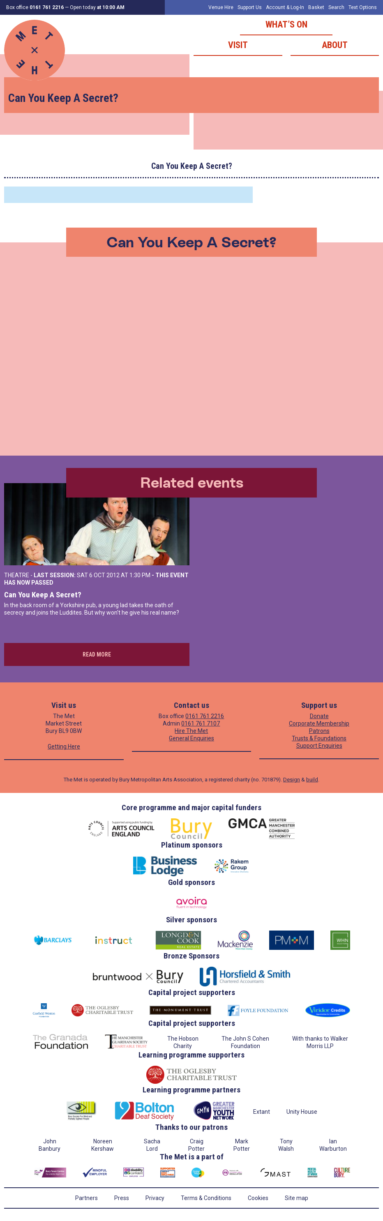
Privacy (154, 1198)
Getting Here (64, 746)
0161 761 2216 (204, 716)
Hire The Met (191, 731)
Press (121, 1198)
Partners (86, 1198)
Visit (238, 45)
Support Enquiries (319, 745)
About (335, 45)
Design (291, 779)
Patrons (319, 731)
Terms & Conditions (206, 1198)
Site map (296, 1198)
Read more (97, 654)
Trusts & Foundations (319, 738)
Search (336, 7)
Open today (97, 7)
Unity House (301, 1111)
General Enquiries (191, 738)
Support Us (250, 7)
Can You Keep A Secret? (42, 594)
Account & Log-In (285, 7)
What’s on (286, 24)
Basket (316, 7)
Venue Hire (220, 7)
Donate (319, 716)
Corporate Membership (319, 723)
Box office (35, 7)
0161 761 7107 (200, 723)
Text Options (362, 7)
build (312, 779)
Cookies (258, 1198)
